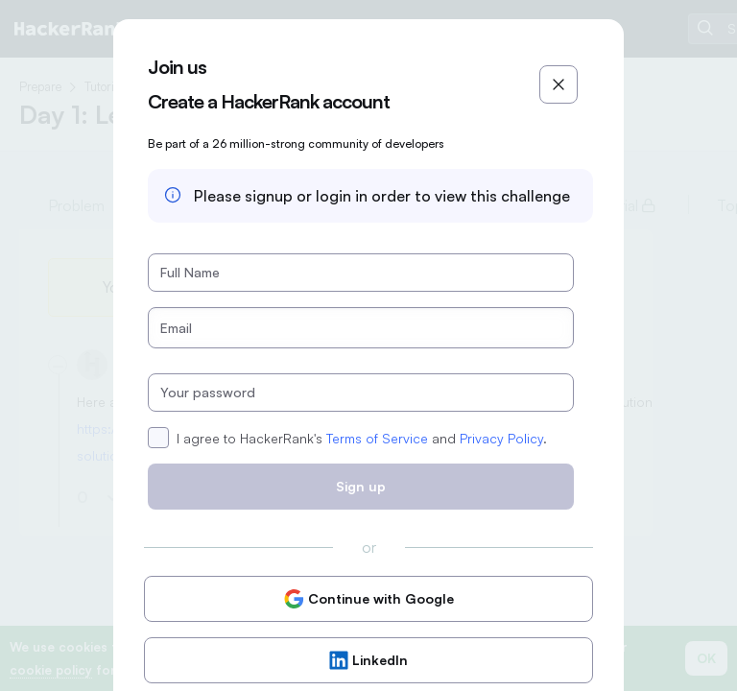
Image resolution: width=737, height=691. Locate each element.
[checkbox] (158, 437)
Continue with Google (369, 598)
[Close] (558, 84)
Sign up (361, 486)
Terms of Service (377, 438)
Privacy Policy (501, 438)
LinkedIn (368, 660)
